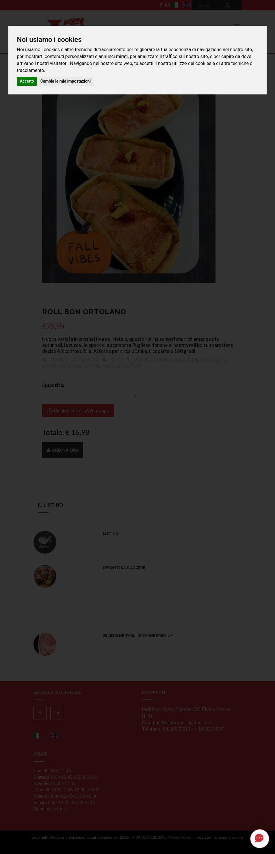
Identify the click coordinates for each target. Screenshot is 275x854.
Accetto (27, 81)
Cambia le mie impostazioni (65, 81)
